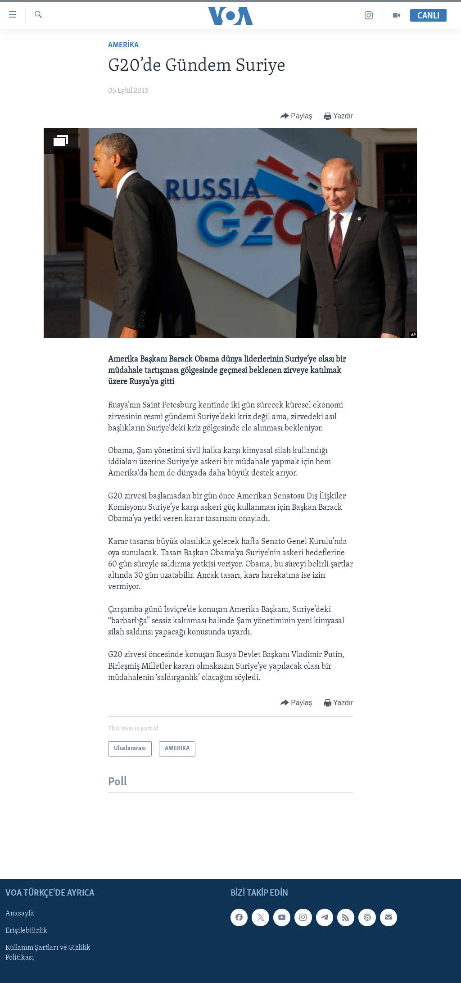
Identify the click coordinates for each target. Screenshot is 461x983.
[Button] (296, 116)
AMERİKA (123, 45)
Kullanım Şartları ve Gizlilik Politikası (47, 953)
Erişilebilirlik (26, 931)
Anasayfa (19, 914)
